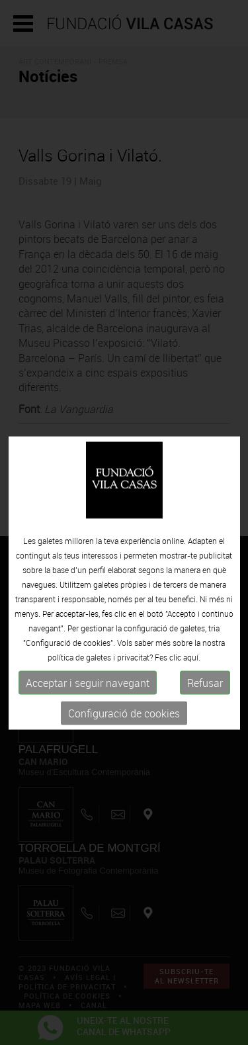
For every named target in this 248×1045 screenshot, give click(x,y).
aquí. (191, 669)
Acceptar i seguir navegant (87, 695)
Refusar (205, 695)
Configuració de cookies (124, 726)
